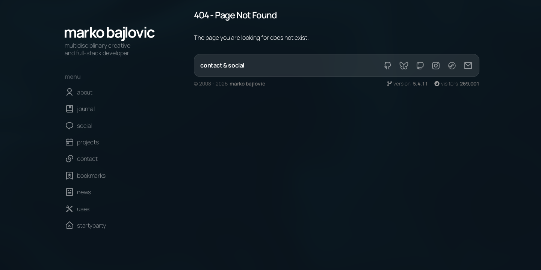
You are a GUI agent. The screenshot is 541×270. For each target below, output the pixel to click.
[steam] (452, 66)
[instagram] (436, 66)
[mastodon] (420, 66)
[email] (468, 66)
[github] (388, 66)
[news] (110, 192)
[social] (110, 125)
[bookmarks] (110, 175)
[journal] (110, 109)
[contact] (110, 158)
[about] (110, 92)
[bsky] (404, 66)
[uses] (110, 208)
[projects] (110, 142)
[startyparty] (110, 225)
